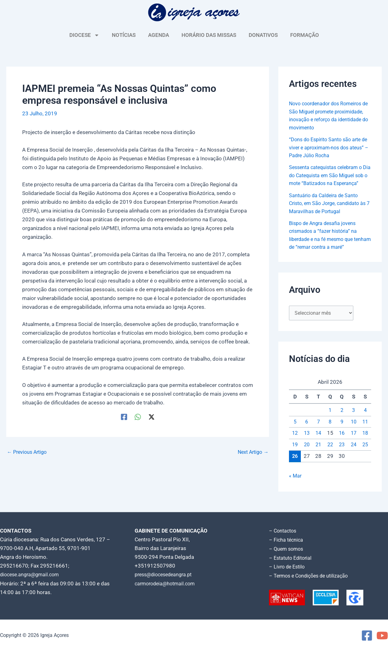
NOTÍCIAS (124, 35)
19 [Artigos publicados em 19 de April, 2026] (295, 453)
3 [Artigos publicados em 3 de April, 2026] (353, 419)
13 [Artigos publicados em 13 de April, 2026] (307, 441)
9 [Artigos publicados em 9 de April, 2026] (341, 430)
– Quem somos (287, 550)
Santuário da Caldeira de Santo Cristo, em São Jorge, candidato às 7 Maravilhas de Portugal (326, 211)
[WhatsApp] (138, 416)
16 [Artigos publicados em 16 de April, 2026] (342, 441)
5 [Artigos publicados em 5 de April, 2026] (294, 430)
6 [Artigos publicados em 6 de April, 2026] (306, 430)
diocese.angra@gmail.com (31, 576)
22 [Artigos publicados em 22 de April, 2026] (330, 453)
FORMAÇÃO (304, 35)
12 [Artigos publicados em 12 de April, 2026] (295, 441)
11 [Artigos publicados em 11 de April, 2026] (365, 430)
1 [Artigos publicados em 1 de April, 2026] (330, 419)
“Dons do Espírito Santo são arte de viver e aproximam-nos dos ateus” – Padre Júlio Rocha (327, 147)
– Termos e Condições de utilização (311, 576)
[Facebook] (124, 416)
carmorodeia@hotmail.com (167, 585)
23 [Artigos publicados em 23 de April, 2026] (342, 453)
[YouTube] (382, 635)
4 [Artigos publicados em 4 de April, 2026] (365, 419)
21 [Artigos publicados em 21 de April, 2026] (318, 453)
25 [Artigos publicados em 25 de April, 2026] (365, 453)
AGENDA (158, 35)
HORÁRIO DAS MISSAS (209, 35)
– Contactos (283, 532)
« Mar (295, 484)
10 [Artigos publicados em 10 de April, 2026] (354, 430)
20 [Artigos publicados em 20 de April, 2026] (307, 453)
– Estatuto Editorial (292, 558)
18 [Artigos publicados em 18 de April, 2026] (365, 441)
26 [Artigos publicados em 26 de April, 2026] (295, 464)
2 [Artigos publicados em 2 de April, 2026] (341, 419)
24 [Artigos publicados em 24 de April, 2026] (354, 453)
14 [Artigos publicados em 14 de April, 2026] (318, 441)
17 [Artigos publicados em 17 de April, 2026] (354, 441)
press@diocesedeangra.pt (166, 576)
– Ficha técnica (287, 541)
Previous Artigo (28, 452)
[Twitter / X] (151, 416)
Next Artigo (251, 452)
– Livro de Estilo (288, 567)
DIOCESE (84, 35)
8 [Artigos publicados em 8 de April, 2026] (330, 430)
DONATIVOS (263, 35)
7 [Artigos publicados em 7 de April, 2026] (318, 430)
